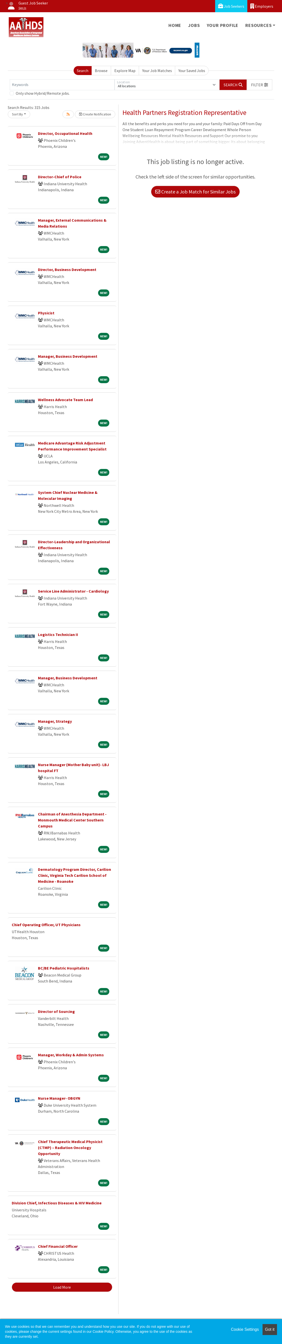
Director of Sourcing (56, 1011)
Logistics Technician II (58, 634)
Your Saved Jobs (191, 70)
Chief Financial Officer (58, 1246)
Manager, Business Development (67, 356)
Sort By (17, 114)
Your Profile (223, 25)
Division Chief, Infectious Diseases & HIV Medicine (57, 1202)
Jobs (194, 25)
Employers (261, 6)
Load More (62, 1287)
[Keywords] (62, 84)
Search (82, 70)
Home (174, 25)
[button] (259, 84)
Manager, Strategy (55, 721)
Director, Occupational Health (65, 133)
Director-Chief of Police (59, 176)
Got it (270, 1329)
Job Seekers (231, 6)
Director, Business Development (67, 269)
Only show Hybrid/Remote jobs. (43, 93)
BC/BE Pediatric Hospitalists (63, 968)
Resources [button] (258, 25)
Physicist (46, 312)
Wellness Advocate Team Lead (65, 399)
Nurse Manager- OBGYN (59, 1098)
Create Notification (95, 114)
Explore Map (125, 70)
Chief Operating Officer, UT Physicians (46, 924)
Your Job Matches (157, 70)
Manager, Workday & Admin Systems (71, 1054)
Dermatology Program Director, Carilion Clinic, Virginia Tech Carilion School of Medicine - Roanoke (74, 875)
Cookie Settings (245, 1329)
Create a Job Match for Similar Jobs (195, 191)
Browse (101, 70)
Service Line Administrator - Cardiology (73, 591)
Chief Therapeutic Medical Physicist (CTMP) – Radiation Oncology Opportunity (70, 1147)
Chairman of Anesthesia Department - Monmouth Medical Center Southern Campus (72, 819)
